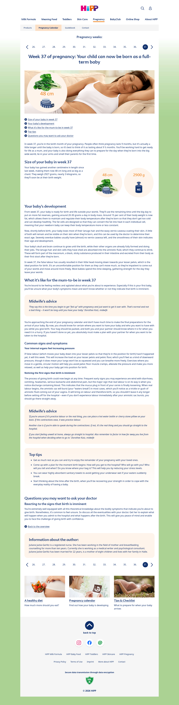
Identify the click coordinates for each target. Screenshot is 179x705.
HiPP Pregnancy (126, 654)
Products (28, 27)
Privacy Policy (60, 661)
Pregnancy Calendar (48, 27)
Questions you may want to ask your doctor (51, 135)
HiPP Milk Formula (53, 654)
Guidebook (70, 27)
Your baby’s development (41, 123)
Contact (85, 27)
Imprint (90, 661)
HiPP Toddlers (91, 654)
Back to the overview (39, 526)
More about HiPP (106, 661)
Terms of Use (76, 661)
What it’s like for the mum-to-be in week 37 (50, 127)
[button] (142, 8)
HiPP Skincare (108, 654)
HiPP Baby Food (73, 654)
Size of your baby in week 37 (42, 119)
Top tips (32, 131)
